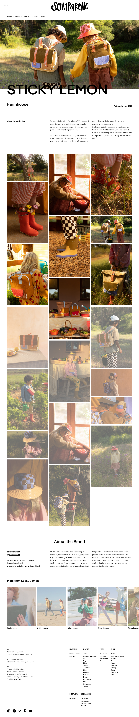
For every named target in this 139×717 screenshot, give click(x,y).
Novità (86, 649)
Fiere (85, 663)
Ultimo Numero (75, 654)
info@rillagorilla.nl (15, 563)
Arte (84, 658)
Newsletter (85, 701)
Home (9, 16)
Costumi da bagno (90, 656)
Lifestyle (86, 672)
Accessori (86, 668)
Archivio (72, 656)
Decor (85, 677)
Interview (74, 694)
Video (102, 661)
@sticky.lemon (13, 554)
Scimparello (86, 694)
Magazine (73, 649)
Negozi (85, 661)
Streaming (87, 684)
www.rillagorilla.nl (32, 566)
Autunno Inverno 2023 (123, 106)
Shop (113, 649)
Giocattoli (87, 679)
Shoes (85, 665)
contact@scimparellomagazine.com (20, 654)
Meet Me (73, 699)
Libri (84, 682)
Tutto (85, 654)
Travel (85, 686)
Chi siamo (84, 699)
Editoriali (103, 656)
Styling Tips (104, 658)
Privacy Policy (86, 703)
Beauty (85, 675)
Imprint (83, 706)
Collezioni (27, 16)
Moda (85, 670)
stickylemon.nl (13, 552)
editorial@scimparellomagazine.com (20, 662)
